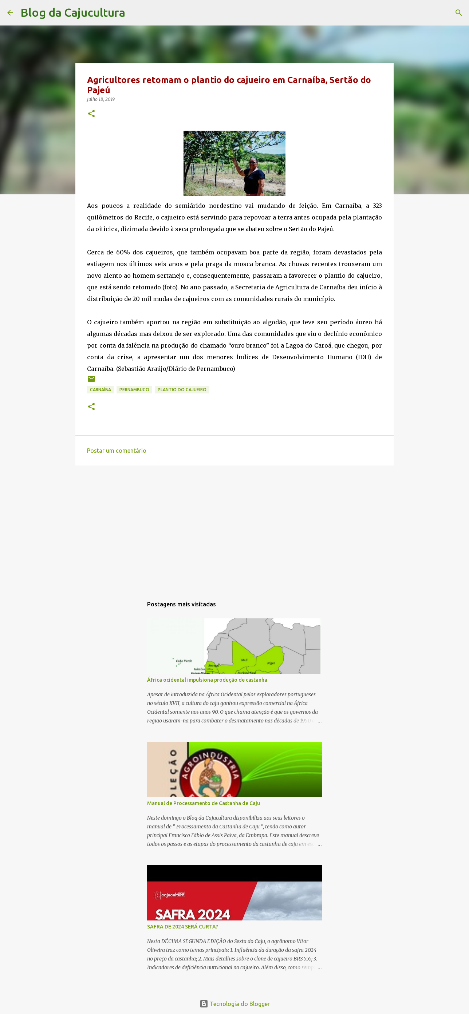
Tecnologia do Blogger (235, 1004)
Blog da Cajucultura (72, 12)
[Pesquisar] (135, 12)
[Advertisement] (234, 527)
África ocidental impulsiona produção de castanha (207, 680)
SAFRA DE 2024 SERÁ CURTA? (182, 927)
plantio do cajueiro (182, 389)
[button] (91, 114)
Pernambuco (134, 389)
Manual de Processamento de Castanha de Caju (203, 803)
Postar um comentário (116, 450)
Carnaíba (100, 389)
